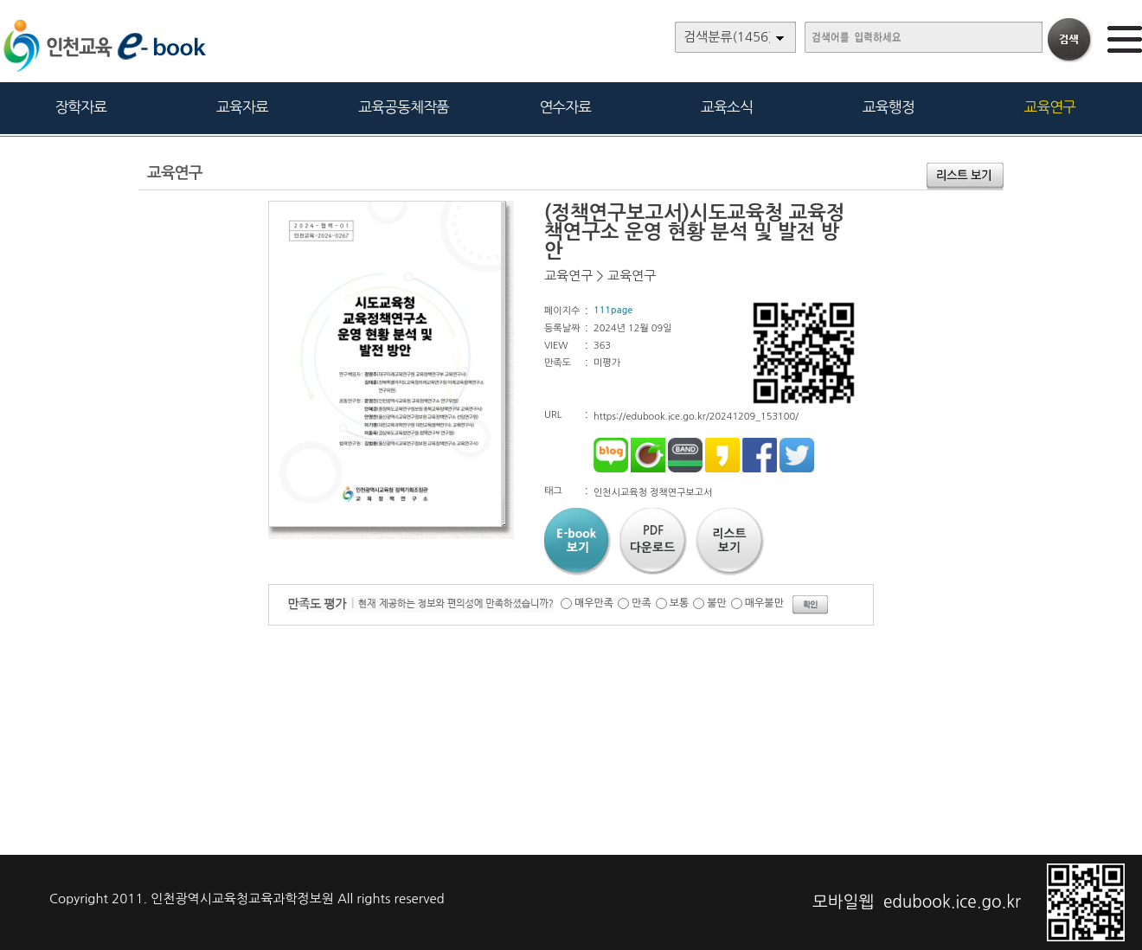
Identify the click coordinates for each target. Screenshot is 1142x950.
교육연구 (1049, 106)
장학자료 (80, 106)
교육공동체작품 (403, 106)
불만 (717, 603)
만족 (641, 603)
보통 (680, 603)
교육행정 (888, 106)
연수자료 (565, 106)
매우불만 (764, 603)
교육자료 (242, 106)
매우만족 (593, 603)
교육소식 (727, 106)
